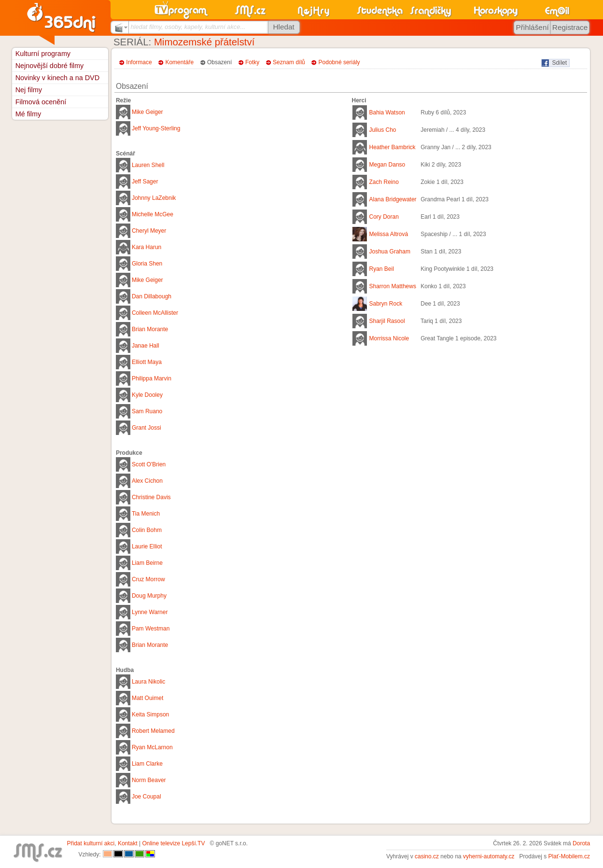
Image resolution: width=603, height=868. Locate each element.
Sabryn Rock (386, 303)
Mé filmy (28, 114)
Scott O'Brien (149, 464)
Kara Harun (146, 247)
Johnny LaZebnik (154, 198)
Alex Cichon (147, 480)
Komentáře (179, 62)
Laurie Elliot (147, 546)
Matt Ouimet (147, 698)
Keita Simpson (150, 714)
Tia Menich (146, 513)
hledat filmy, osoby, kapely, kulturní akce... (187, 26)
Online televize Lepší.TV (173, 843)
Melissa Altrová (388, 234)
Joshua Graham (389, 251)
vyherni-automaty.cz (488, 856)
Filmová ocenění (41, 102)
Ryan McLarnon (152, 747)
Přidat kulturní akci (91, 843)
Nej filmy (28, 90)
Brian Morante (150, 329)
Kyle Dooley (147, 395)
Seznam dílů (289, 62)
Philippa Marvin (151, 378)
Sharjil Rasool (387, 321)
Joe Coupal (146, 796)
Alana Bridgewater (393, 199)
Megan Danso (387, 164)
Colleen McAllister (155, 312)
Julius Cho (382, 129)
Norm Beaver (149, 780)
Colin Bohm (147, 530)
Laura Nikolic (148, 681)
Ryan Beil (381, 269)
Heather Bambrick (392, 147)
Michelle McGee (152, 214)
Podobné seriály (339, 62)
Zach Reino (384, 182)
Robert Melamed (153, 731)
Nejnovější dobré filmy (49, 66)
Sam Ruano (147, 411)
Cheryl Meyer (149, 230)
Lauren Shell (148, 165)
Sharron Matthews (392, 286)
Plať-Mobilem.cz (569, 856)
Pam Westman (150, 628)
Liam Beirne (147, 563)
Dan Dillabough (151, 296)
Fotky (252, 62)
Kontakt (128, 843)
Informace (139, 62)
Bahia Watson (387, 112)
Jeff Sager (145, 181)
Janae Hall (145, 345)
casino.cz (427, 856)
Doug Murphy (149, 595)
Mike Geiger (147, 112)
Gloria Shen (147, 263)
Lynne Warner (150, 612)
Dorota (581, 843)
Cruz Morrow (148, 579)
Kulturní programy (42, 53)
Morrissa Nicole (389, 338)
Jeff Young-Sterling (156, 128)
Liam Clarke (147, 763)
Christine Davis (151, 497)
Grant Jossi (146, 427)
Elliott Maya (147, 362)
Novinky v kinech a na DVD (57, 78)
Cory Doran (384, 216)
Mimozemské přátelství (204, 42)
